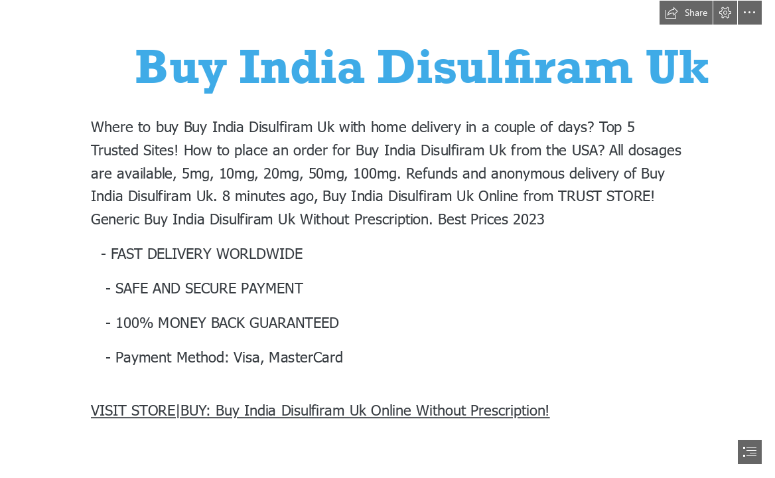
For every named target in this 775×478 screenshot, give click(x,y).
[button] (686, 13)
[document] (387, 239)
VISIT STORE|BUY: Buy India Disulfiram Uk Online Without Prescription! (320, 409)
